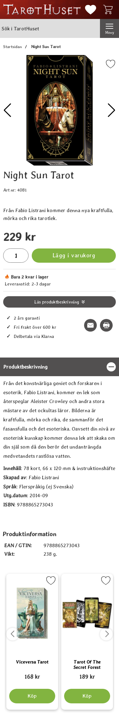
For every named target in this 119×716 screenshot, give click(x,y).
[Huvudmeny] (109, 28)
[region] (59, 367)
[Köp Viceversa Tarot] (32, 696)
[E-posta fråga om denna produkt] (90, 325)
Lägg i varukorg (74, 255)
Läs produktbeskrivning (56, 301)
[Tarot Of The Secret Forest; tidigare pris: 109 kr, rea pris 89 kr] (87, 674)
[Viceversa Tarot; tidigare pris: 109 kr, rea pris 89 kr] (32, 674)
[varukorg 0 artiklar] (109, 9)
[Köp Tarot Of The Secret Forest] (87, 696)
